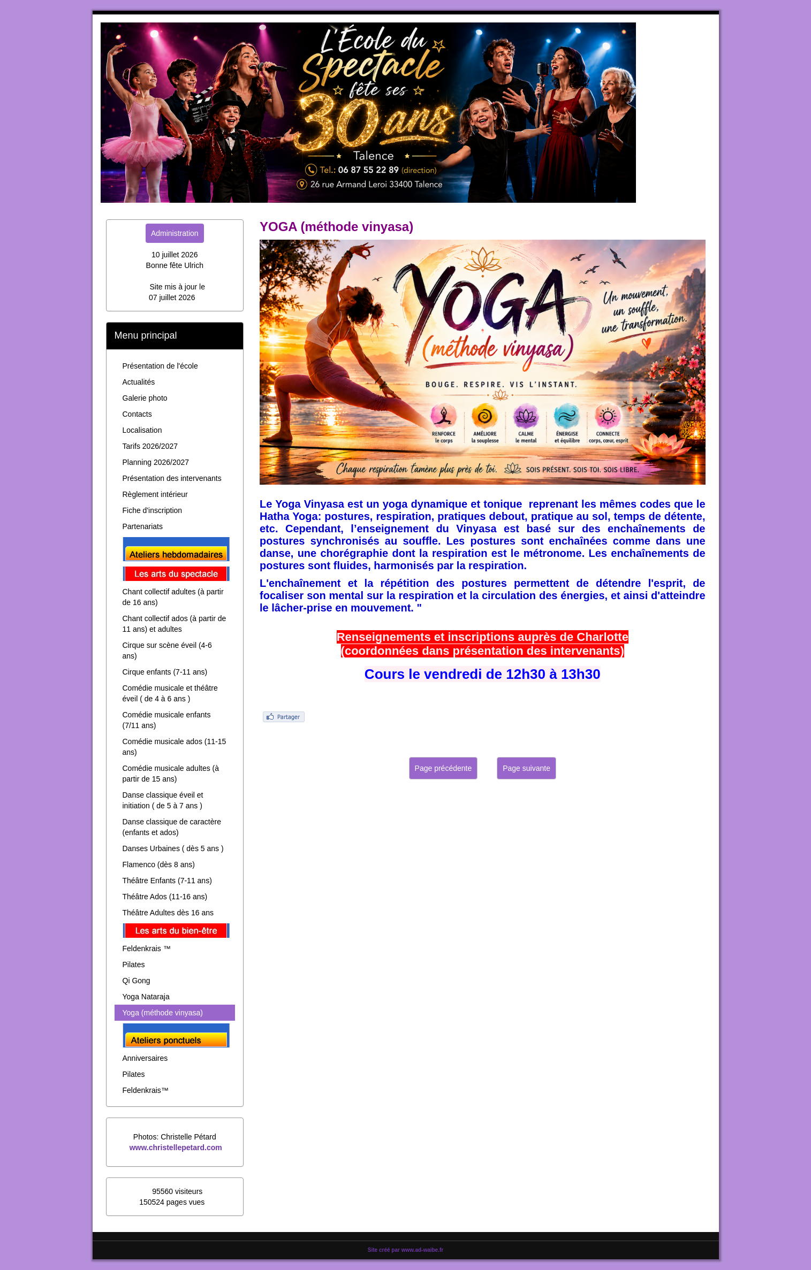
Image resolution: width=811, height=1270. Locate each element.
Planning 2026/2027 (156, 462)
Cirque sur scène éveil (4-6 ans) (167, 650)
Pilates (134, 964)
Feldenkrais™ (146, 1090)
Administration (175, 233)
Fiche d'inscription (153, 510)
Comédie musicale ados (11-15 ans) (174, 746)
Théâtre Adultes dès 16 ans (168, 912)
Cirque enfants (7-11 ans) (165, 672)
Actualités (139, 382)
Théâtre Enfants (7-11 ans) (167, 880)
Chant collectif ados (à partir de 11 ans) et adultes (174, 623)
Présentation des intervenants (172, 478)
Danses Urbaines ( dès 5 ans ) (173, 848)
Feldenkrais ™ (147, 948)
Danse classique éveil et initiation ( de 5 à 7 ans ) (163, 800)
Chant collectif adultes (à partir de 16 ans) (173, 597)
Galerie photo (145, 398)
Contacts (137, 414)
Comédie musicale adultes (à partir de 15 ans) (171, 773)
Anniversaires (145, 1058)
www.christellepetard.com (176, 1147)
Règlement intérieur (155, 494)
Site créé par (405, 1250)
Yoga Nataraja (146, 996)
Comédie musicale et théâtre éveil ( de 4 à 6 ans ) (170, 693)
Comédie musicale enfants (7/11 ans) (167, 720)
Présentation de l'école (160, 366)
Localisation (142, 430)
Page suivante (526, 768)
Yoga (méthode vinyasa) (163, 1012)
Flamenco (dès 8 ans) (159, 864)
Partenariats (143, 526)
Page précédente (443, 768)
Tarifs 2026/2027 (150, 446)
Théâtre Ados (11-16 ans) (165, 896)
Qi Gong (136, 980)
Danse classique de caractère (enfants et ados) (172, 827)
